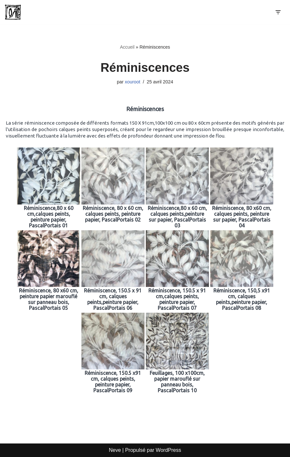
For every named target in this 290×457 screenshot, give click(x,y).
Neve (115, 450)
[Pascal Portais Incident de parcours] (14, 12)
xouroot (132, 81)
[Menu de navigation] (278, 12)
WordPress (168, 450)
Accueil (127, 47)
